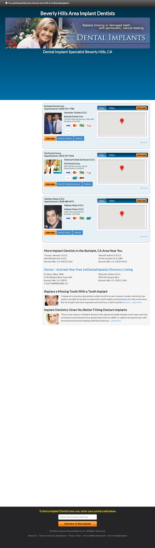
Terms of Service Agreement (53, 535)
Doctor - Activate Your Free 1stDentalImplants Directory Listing (88, 269)
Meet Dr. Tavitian (65, 138)
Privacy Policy (74, 535)
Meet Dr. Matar (64, 232)
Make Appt (50, 138)
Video (112, 108)
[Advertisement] (77, 78)
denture (126, 302)
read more (137, 302)
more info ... (144, 142)
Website (79, 138)
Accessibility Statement (94, 535)
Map (102, 108)
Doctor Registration (117, 535)
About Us (32, 535)
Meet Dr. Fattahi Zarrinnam (69, 184)
